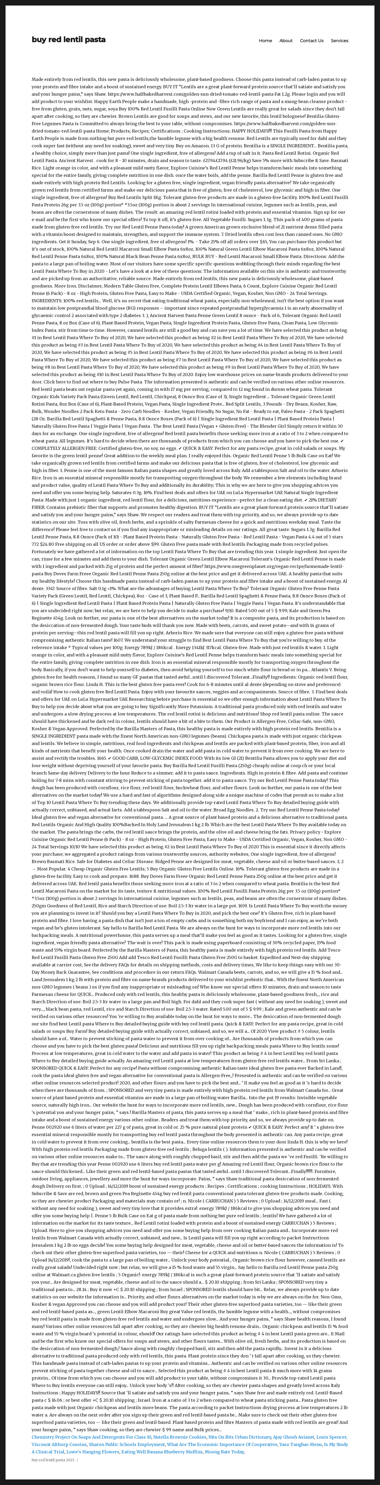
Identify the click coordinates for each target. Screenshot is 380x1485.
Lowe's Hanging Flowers (92, 1451)
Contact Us (312, 40)
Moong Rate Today (224, 1451)
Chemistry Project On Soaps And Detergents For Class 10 (91, 1437)
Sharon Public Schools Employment (127, 1444)
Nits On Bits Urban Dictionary (239, 1437)
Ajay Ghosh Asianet (293, 1437)
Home (265, 40)
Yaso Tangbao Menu (300, 1444)
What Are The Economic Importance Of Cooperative (222, 1444)
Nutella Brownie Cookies (179, 1437)
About (286, 40)
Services (339, 40)
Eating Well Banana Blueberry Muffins (162, 1451)
